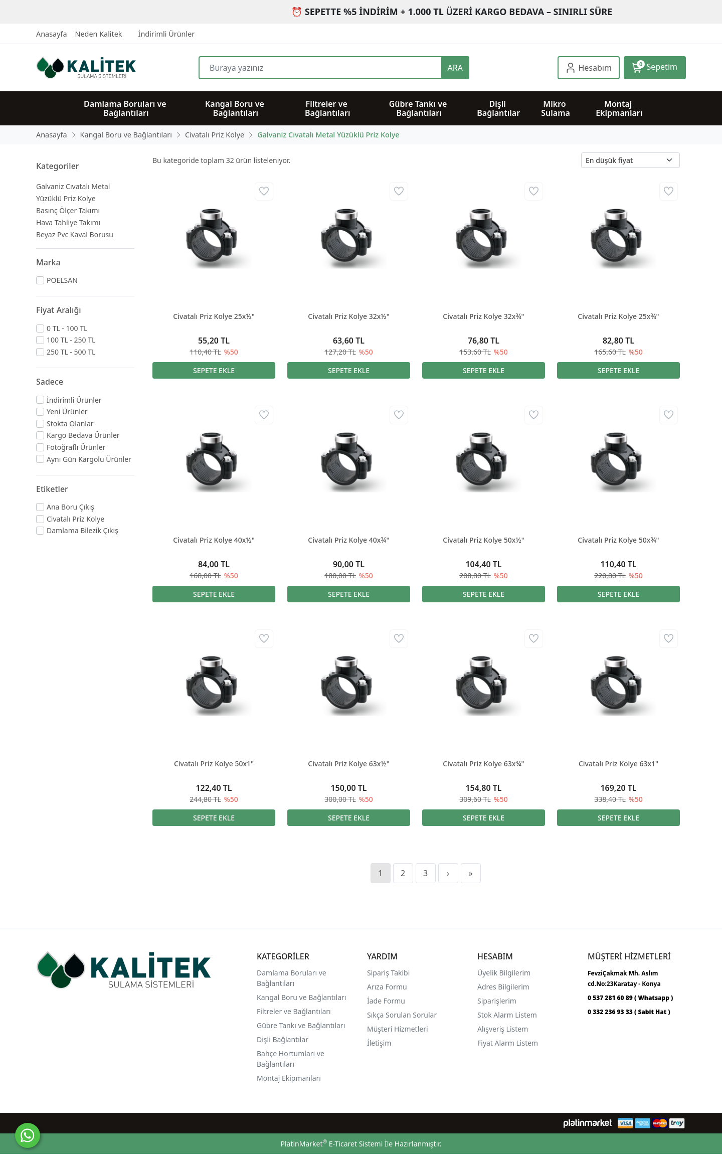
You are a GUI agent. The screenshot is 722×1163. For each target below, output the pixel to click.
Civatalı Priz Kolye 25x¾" (618, 316)
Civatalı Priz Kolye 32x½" (348, 316)
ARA (455, 67)
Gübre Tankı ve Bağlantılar (300, 1025)
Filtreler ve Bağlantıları (294, 1011)
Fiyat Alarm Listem (507, 1043)
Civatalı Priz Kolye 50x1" (214, 763)
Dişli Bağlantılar (282, 1039)
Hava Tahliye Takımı (68, 222)
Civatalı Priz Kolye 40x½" (213, 540)
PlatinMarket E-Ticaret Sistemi (331, 1143)
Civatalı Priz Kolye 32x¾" (483, 316)
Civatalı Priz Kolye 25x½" (213, 316)
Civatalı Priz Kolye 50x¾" (618, 540)
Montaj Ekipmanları (289, 1078)
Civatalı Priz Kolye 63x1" (618, 763)
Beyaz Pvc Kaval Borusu (74, 234)
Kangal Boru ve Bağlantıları (301, 997)
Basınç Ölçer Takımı (68, 210)
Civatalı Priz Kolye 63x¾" (483, 763)
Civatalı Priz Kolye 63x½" (348, 763)
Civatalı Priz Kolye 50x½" (483, 540)
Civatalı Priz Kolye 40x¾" (348, 540)
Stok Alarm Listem (507, 1015)
